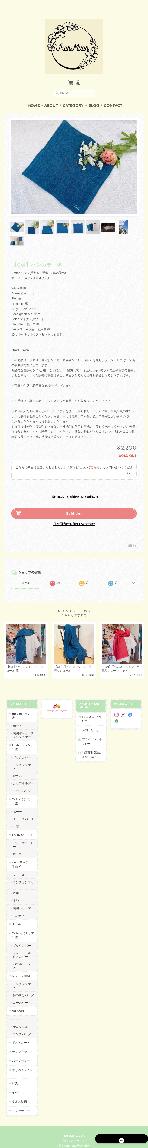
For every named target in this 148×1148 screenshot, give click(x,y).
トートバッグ (22, 781)
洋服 (16, 884)
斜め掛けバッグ (23, 986)
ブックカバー (22, 748)
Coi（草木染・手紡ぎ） (21, 855)
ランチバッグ (22, 1025)
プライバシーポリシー (92, 732)
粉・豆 (17, 845)
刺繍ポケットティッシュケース (23, 726)
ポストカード (21, 1033)
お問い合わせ (90, 721)
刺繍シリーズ (22, 899)
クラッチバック (23, 809)
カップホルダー (23, 774)
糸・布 (16, 915)
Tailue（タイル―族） (22, 792)
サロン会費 (19, 1042)
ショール (19, 865)
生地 (16, 891)
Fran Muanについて (93, 710)
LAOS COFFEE (22, 825)
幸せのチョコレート (22, 1063)
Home (34, 96)
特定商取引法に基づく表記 (92, 745)
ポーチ (17, 716)
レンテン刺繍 (21, 966)
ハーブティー (21, 1051)
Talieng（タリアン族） (23, 926)
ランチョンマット (23, 757)
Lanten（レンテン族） (22, 738)
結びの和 (18, 1002)
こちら (95, 458)
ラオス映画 (19, 1092)
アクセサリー (21, 1101)
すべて (26, 574)
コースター (20, 993)
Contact (113, 96)
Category (73, 96)
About (51, 96)
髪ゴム (17, 767)
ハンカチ (19, 906)
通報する (132, 536)
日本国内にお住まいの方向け (74, 515)
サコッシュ (20, 1017)
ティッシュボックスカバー (23, 945)
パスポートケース (23, 957)
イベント (18, 1083)
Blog (93, 96)
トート (17, 1010)
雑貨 (15, 1074)
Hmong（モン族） (21, 706)
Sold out (74, 504)
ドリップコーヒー (23, 836)
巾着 (16, 817)
